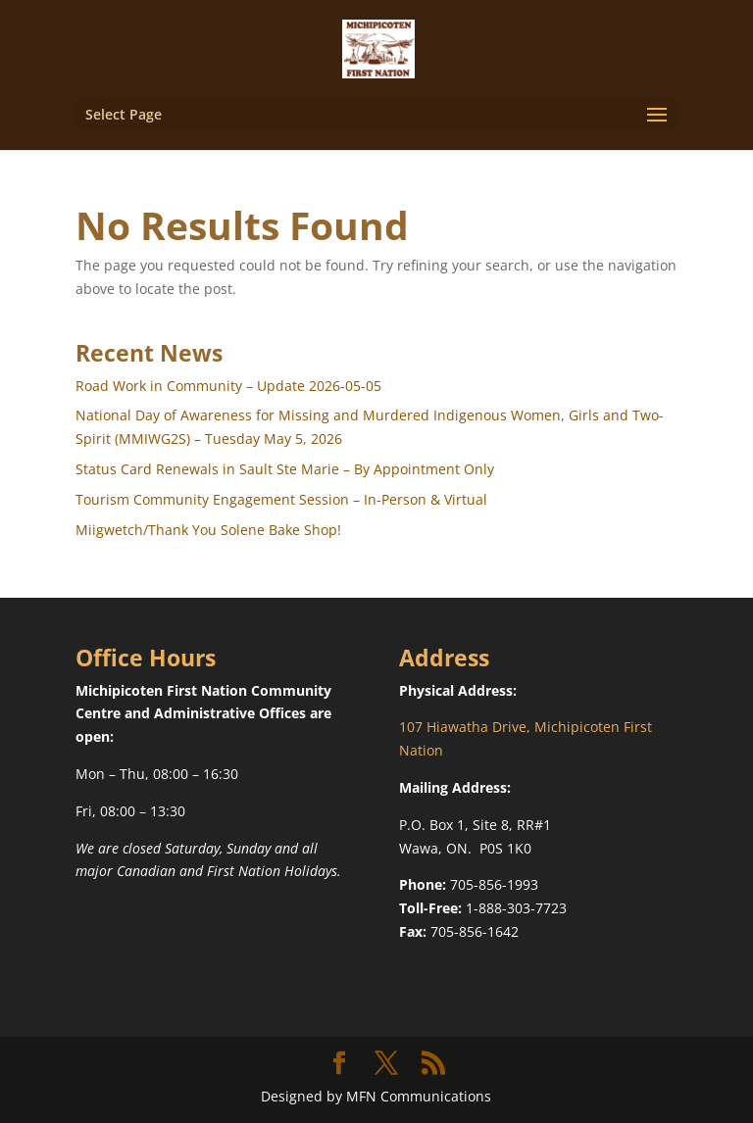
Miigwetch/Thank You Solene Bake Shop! (208, 529)
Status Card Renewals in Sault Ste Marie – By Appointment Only (284, 469)
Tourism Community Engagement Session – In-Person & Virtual (281, 499)
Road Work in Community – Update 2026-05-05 (228, 385)
